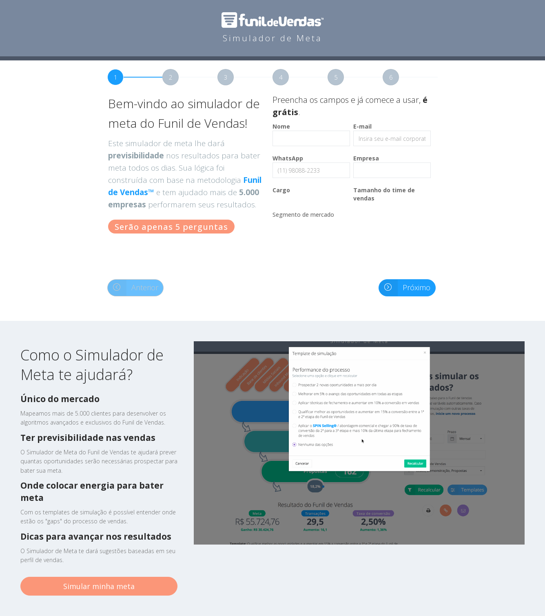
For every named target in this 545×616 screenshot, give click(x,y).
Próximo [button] (404, 288)
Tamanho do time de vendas (384, 194)
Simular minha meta (99, 586)
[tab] (134, 77)
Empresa (366, 158)
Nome (281, 126)
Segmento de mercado (303, 214)
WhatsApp (287, 158)
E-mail (362, 126)
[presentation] (334, 243)
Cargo (281, 190)
